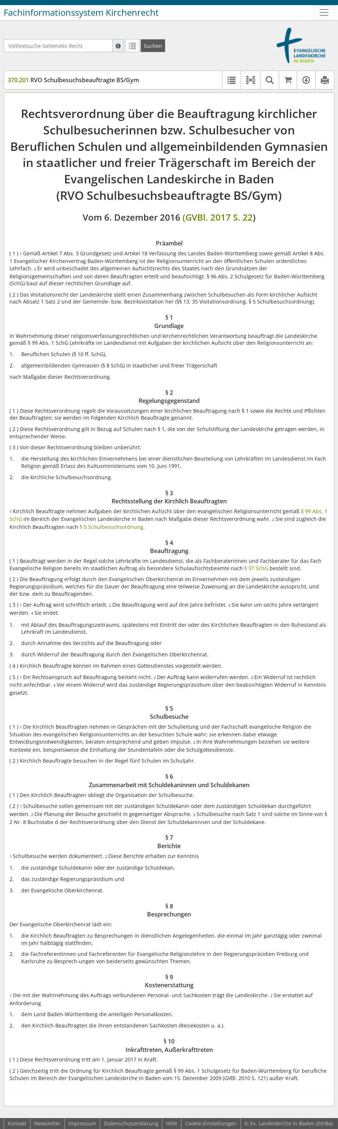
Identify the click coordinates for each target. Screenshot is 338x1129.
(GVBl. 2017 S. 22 (218, 217)
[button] (250, 80)
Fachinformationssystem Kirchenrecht (81, 12)
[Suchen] (152, 45)
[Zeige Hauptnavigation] (324, 12)
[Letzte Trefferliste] (132, 45)
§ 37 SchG (256, 568)
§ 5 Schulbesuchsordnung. (112, 526)
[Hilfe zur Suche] (118, 45)
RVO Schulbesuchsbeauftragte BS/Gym (73, 80)
